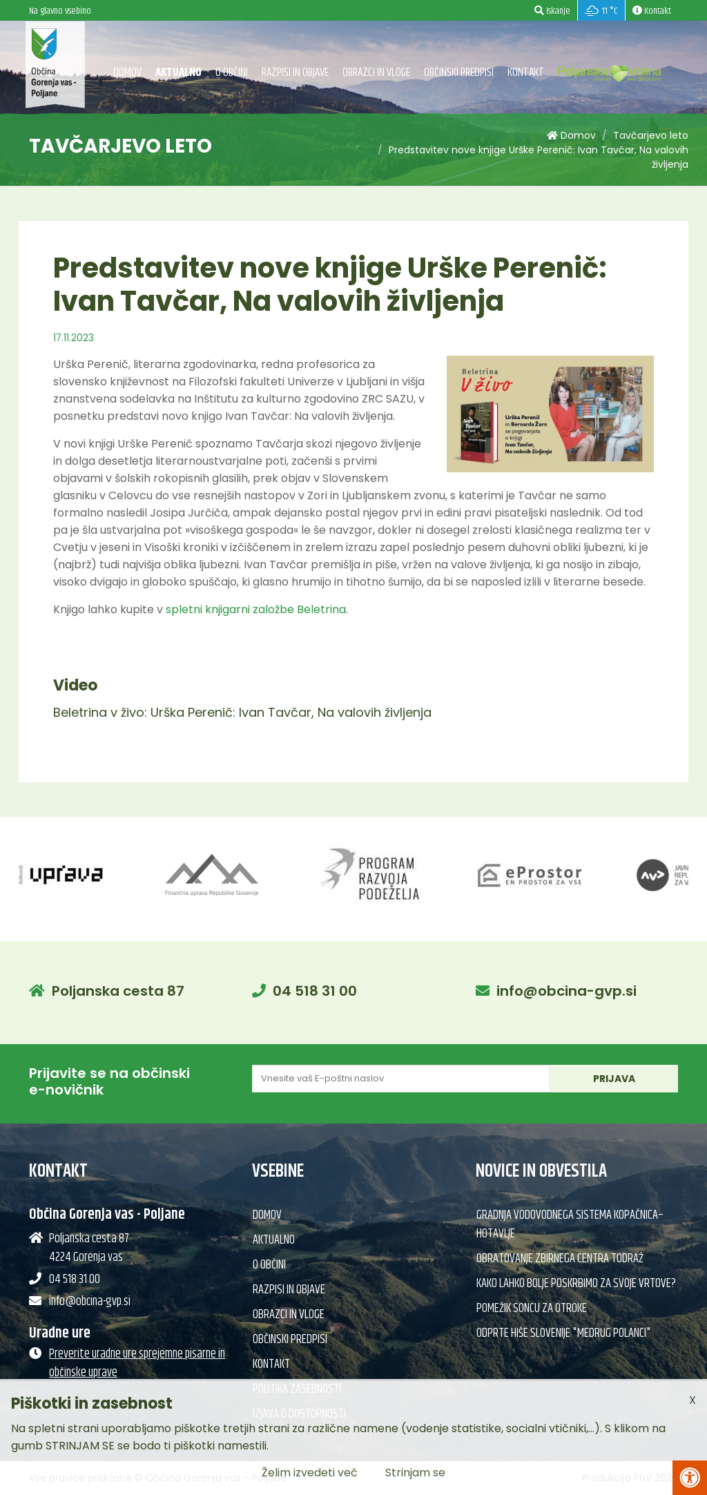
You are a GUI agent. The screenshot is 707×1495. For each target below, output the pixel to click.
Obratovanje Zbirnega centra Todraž (559, 1259)
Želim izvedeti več (310, 1472)
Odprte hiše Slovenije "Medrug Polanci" (563, 1333)
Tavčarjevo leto (650, 135)
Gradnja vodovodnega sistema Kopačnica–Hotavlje (570, 1225)
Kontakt (525, 72)
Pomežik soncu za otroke (531, 1308)
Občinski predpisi (459, 72)
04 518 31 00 (315, 991)
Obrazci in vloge (376, 72)
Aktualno (178, 72)
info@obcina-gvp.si (566, 991)
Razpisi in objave (295, 72)
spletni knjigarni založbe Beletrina (256, 609)
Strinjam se (415, 1472)
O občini (231, 72)
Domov (127, 72)
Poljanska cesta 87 (118, 991)
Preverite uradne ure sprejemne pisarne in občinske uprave (137, 1363)
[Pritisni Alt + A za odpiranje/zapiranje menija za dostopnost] (689, 1477)
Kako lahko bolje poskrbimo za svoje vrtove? (576, 1283)
